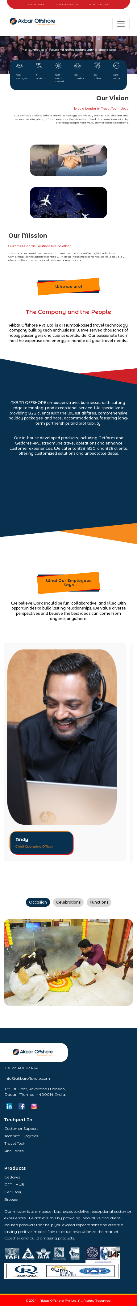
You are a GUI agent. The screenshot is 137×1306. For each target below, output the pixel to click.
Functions (99, 902)
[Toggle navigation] (121, 24)
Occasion (38, 902)
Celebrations (68, 902)
